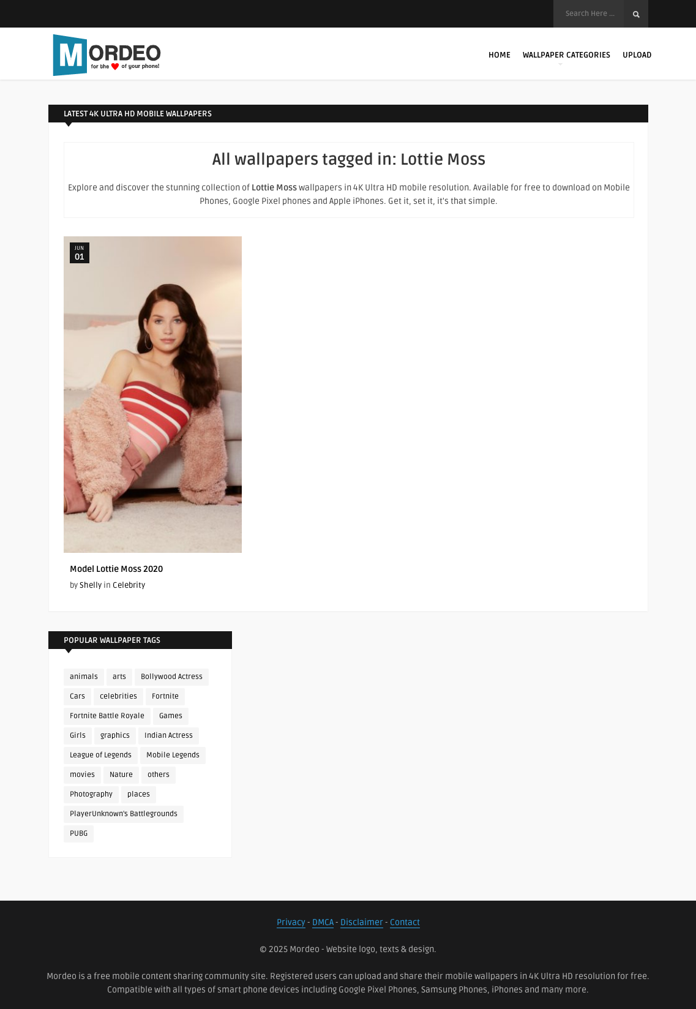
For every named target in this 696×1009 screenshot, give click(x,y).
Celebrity (129, 585)
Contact (405, 922)
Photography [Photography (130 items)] (91, 794)
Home (499, 55)
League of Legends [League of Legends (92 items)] (101, 755)
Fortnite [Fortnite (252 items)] (165, 696)
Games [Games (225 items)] (170, 716)
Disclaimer (361, 922)
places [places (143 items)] (138, 794)
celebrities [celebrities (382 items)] (118, 696)
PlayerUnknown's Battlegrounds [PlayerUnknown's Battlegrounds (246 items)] (124, 814)
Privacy (291, 922)
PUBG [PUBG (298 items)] (79, 833)
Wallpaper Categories (566, 58)
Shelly (91, 585)
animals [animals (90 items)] (84, 676)
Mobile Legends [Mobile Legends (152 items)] (173, 755)
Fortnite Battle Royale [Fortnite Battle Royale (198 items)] (107, 716)
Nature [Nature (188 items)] (121, 774)
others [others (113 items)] (159, 774)
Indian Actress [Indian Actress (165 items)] (168, 735)
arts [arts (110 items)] (119, 676)
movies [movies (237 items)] (82, 774)
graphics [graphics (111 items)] (115, 735)
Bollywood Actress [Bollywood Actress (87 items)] (172, 676)
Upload (637, 55)
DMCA (323, 922)
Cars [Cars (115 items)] (77, 696)
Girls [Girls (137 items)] (78, 735)
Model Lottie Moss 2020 (116, 569)
